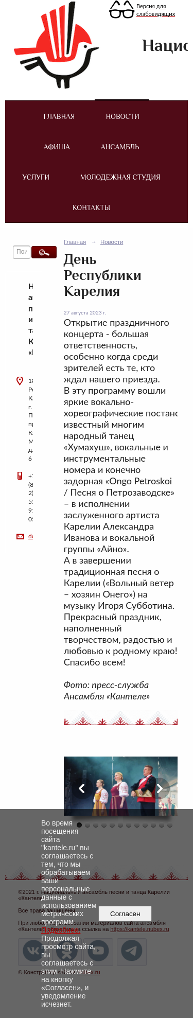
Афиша (57, 147)
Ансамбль (120, 147)
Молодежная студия (120, 177)
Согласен (125, 914)
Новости (122, 116)
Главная (59, 116)
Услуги (36, 177)
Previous (82, 788)
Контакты (91, 207)
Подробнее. (61, 930)
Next (159, 788)
